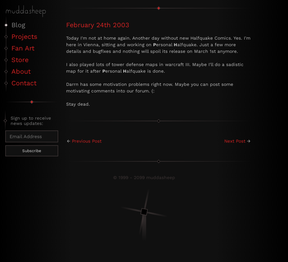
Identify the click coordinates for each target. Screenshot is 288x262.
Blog (18, 25)
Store (20, 60)
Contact (23, 83)
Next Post (234, 141)
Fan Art (22, 48)
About (21, 71)
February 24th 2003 (97, 25)
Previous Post (87, 141)
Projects (24, 36)
